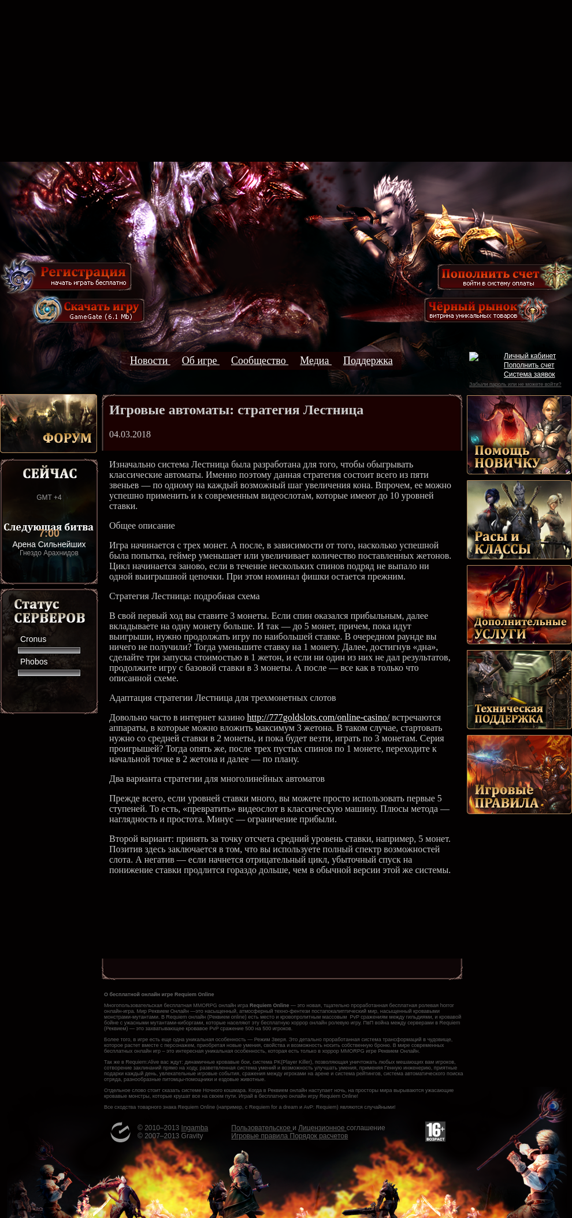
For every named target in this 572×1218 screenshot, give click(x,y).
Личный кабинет (530, 356)
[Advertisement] (286, 81)
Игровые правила (260, 1136)
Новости (150, 360)
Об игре (201, 360)
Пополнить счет (529, 365)
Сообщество (259, 360)
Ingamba (195, 1128)
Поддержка (368, 360)
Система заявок (529, 374)
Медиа (316, 360)
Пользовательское (261, 1128)
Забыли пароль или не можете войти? (515, 384)
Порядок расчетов (319, 1136)
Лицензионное (322, 1128)
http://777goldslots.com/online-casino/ (318, 717)
